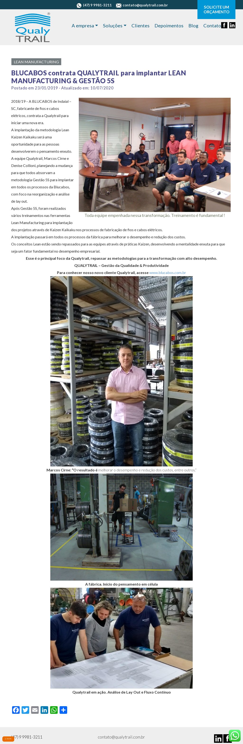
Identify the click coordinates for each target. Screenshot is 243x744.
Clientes (140, 25)
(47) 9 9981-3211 (94, 5)
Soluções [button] (112, 25)
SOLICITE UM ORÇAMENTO (216, 9)
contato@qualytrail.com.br (142, 5)
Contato (212, 25)
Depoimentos (168, 25)
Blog (193, 25)
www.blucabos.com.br (167, 272)
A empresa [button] (83, 25)
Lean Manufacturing (36, 61)
